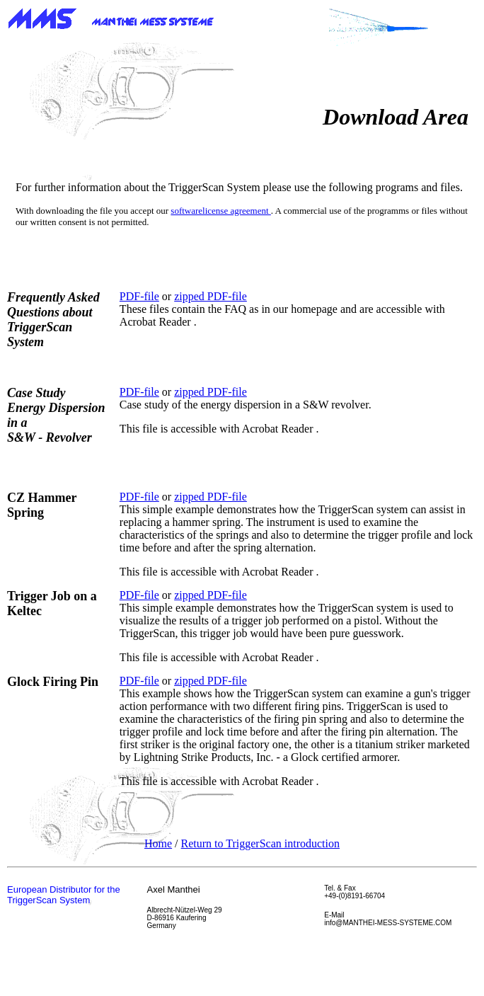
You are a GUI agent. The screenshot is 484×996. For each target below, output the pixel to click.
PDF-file (139, 296)
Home (158, 843)
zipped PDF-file (210, 296)
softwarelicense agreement (220, 210)
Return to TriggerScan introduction (260, 843)
